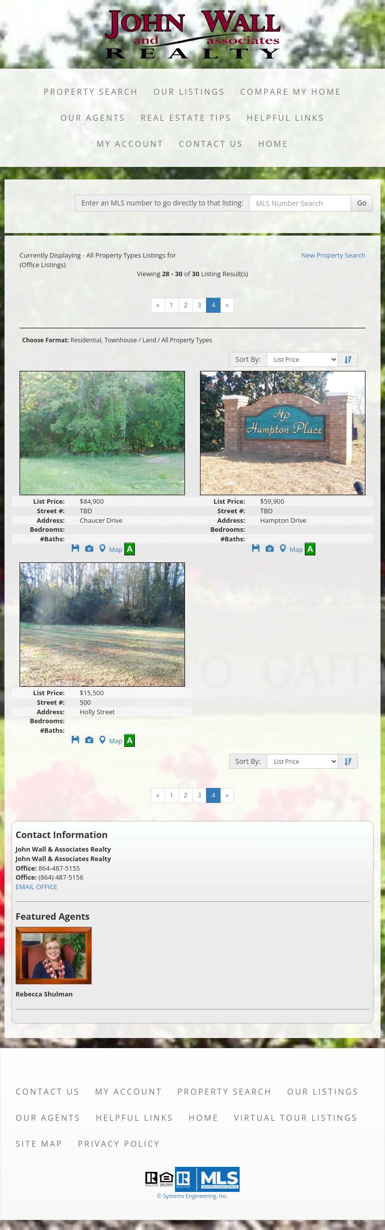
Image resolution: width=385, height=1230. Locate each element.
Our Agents (93, 117)
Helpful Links (285, 117)
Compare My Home (290, 91)
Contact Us (211, 143)
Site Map (39, 1143)
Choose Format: (45, 340)
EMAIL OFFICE (37, 886)
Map (109, 549)
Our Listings (189, 91)
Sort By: (248, 359)
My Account (129, 143)
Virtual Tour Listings (296, 1117)
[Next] (158, 305)
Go (361, 203)
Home (273, 143)
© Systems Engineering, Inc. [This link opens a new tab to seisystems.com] (192, 1195)
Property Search (91, 91)
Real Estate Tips (186, 117)
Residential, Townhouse (104, 340)
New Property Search (333, 255)
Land (149, 340)
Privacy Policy (119, 1143)
